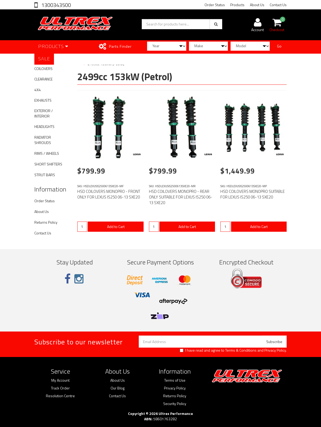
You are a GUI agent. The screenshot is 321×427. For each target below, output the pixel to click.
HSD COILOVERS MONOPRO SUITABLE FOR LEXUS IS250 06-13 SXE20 (252, 194)
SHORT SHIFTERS (48, 164)
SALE (44, 58)
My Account (60, 380)
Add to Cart (116, 226)
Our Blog (118, 388)
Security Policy (174, 403)
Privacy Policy (275, 350)
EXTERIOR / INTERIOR (43, 113)
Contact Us (278, 5)
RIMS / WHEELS (46, 153)
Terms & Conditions (241, 350)
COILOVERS (43, 68)
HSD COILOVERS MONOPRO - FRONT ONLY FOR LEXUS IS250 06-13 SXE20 (108, 194)
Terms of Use (174, 380)
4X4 (37, 90)
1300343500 (55, 5)
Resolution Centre (60, 396)
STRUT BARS (44, 175)
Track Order (60, 388)
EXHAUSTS (43, 100)
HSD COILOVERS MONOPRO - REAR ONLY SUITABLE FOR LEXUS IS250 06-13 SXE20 (180, 197)
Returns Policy (45, 222)
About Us (257, 5)
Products (237, 5)
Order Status (215, 5)
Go (279, 46)
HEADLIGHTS (44, 126)
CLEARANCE (43, 79)
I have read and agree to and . (233, 350)
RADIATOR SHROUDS (42, 139)
